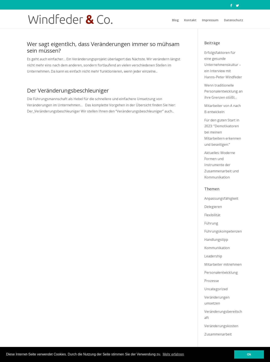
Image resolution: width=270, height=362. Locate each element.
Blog (175, 20)
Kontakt (190, 20)
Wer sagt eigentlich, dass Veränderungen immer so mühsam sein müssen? (103, 47)
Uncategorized (216, 289)
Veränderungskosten (221, 326)
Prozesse (211, 280)
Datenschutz (233, 20)
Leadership (213, 256)
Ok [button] (249, 354)
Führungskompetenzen (223, 231)
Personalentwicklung (221, 272)
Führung (211, 223)
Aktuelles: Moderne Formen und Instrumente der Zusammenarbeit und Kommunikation (221, 165)
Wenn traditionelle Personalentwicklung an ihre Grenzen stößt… (223, 91)
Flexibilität (212, 215)
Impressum (210, 20)
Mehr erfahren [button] (173, 354)
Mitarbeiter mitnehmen (223, 264)
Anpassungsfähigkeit (221, 198)
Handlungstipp (216, 239)
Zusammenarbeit (218, 334)
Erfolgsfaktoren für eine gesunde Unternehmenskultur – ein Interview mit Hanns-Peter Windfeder (223, 64)
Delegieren (213, 206)
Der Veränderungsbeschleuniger (68, 90)
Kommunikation (217, 248)
